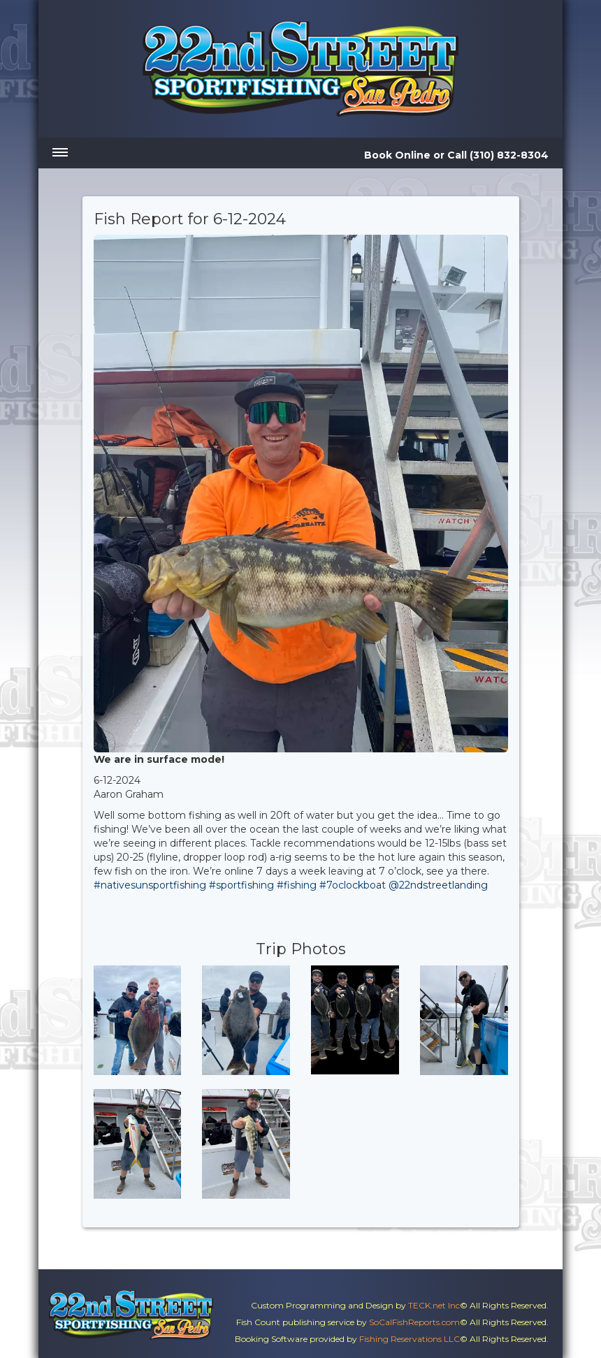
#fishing (297, 885)
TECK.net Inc (434, 1305)
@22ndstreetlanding (438, 885)
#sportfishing (241, 885)
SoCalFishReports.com (414, 1322)
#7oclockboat (352, 885)
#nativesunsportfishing (150, 885)
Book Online (397, 155)
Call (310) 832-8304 (498, 155)
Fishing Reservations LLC (409, 1339)
